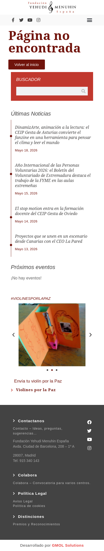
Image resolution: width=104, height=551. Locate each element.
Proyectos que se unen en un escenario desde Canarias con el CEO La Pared (51, 239)
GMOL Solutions (68, 545)
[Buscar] (83, 91)
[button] (89, 20)
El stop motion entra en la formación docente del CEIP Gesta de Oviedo (49, 211)
